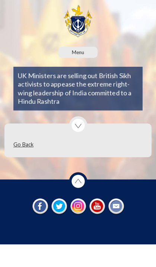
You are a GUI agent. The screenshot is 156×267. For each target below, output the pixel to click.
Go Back (23, 144)
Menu (78, 52)
